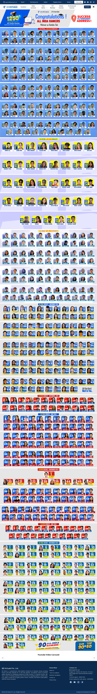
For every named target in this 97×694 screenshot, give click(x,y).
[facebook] (70, 682)
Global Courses (61, 7)
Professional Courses (72, 7)
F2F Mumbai (52, 7)
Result (22, 2)
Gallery (45, 2)
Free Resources (34, 2)
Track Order (78, 2)
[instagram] (78, 682)
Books (69, 2)
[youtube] (74, 682)
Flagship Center (57, 2)
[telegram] (82, 682)
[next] (94, 658)
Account (87, 7)
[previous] (3, 658)
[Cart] (93, 7)
